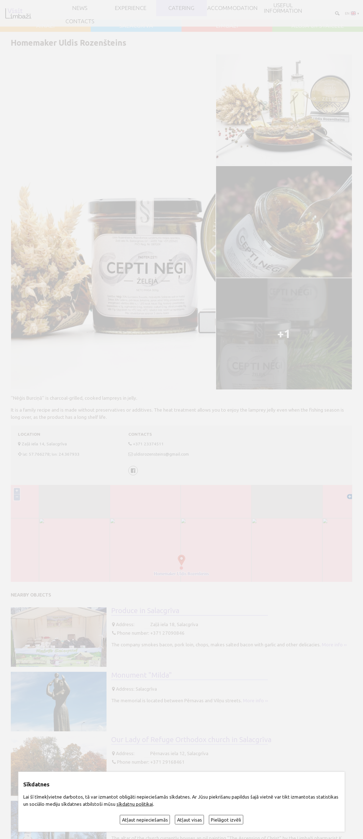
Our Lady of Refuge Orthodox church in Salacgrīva (191, 739)
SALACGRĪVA (136, 26)
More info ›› (334, 644)
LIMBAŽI (227, 26)
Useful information (283, 8)
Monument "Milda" (141, 675)
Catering (181, 8)
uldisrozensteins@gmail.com (161, 454)
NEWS (79, 8)
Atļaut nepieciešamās (145, 819)
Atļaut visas (189, 819)
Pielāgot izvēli (226, 819)
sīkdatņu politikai (134, 804)
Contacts (79, 21)
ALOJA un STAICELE (317, 26)
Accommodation (232, 8)
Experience (130, 8)
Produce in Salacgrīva (145, 610)
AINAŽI (45, 26)
